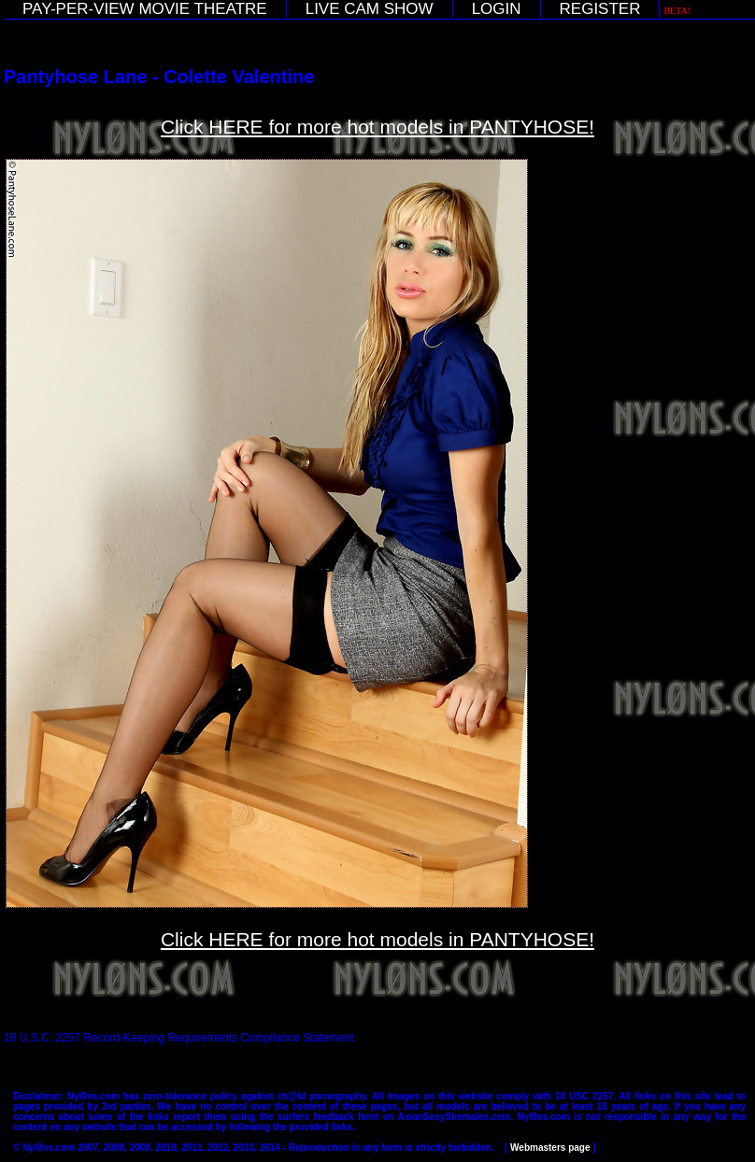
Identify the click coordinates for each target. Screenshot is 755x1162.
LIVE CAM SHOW (370, 9)
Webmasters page (550, 1147)
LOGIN (496, 9)
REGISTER (600, 9)
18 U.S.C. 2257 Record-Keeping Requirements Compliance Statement (179, 1037)
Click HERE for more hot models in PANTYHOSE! (377, 126)
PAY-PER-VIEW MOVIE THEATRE (144, 9)
